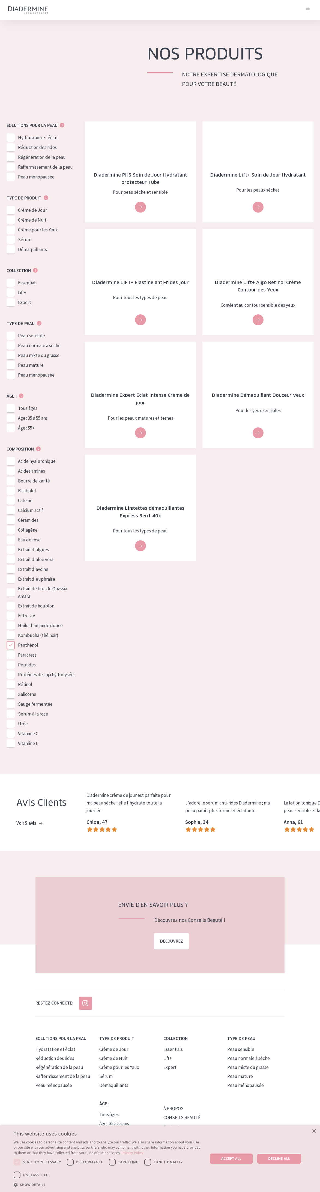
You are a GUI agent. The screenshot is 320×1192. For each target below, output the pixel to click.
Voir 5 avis (29, 823)
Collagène (28, 530)
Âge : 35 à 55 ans (33, 418)
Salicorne (27, 694)
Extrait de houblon (36, 606)
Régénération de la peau (42, 157)
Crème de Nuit (32, 220)
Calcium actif (30, 510)
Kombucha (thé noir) (38, 635)
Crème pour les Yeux (38, 230)
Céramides (28, 520)
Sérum (24, 240)
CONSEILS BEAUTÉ (182, 1117)
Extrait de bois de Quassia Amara (42, 592)
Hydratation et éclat (38, 138)
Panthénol (28, 645)
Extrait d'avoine (33, 569)
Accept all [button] (231, 1158)
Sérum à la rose (33, 714)
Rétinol (25, 684)
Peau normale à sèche (39, 345)
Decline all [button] (279, 1158)
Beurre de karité (34, 481)
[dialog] (160, 1158)
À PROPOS (173, 1108)
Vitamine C (28, 734)
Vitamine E (28, 743)
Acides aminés (31, 471)
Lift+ (22, 293)
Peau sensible (31, 336)
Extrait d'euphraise (36, 579)
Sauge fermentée (35, 704)
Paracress (27, 655)
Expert (24, 302)
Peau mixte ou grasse (38, 355)
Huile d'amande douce (40, 625)
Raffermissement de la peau (45, 167)
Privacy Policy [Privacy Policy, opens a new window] (132, 1153)
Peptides (27, 665)
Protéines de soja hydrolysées (47, 675)
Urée (23, 724)
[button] (108, 1184)
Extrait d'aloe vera (35, 559)
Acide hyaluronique (37, 461)
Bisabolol (27, 491)
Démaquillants (32, 249)
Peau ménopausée (36, 177)
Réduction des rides (37, 147)
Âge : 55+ (26, 428)
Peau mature (31, 365)
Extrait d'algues (33, 550)
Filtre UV (26, 616)
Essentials (27, 283)
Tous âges (27, 408)
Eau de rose (29, 540)
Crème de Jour (32, 210)
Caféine (25, 500)
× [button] (314, 1131)
